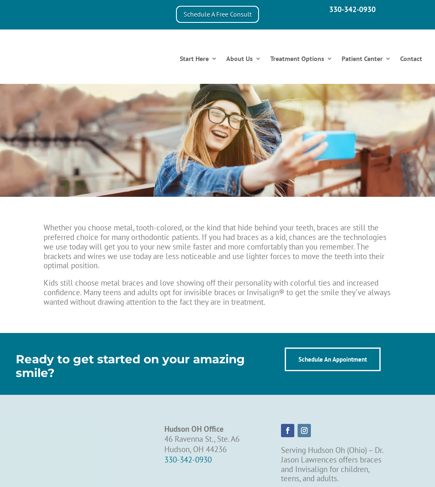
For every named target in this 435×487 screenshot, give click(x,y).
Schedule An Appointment (332, 359)
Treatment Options (297, 58)
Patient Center (362, 58)
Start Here (194, 58)
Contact (411, 58)
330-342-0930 (352, 9)
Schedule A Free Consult (217, 14)
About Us (239, 58)
